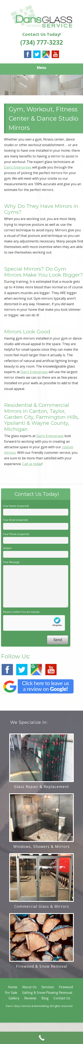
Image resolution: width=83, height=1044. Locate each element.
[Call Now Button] (41, 1038)
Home (12, 987)
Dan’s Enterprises (17, 167)
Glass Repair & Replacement (41, 786)
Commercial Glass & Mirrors (41, 906)
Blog (45, 998)
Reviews (30, 998)
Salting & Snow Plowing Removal (47, 992)
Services (47, 987)
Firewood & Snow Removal (41, 966)
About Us (29, 987)
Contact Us (61, 998)
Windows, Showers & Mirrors (41, 846)
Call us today (32, 464)
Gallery (14, 998)
